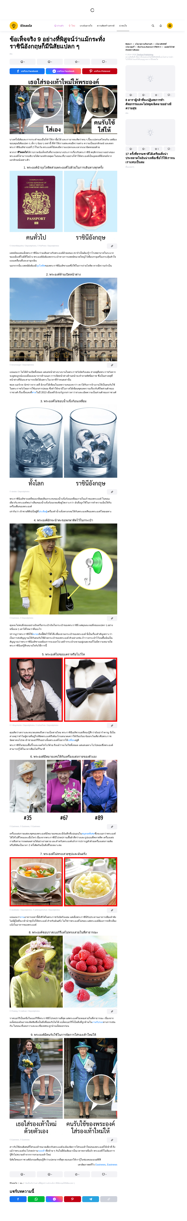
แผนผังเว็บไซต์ (169, 47)
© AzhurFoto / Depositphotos (47, 725)
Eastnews (100, 1164)
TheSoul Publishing (145, 55)
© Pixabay (14, 1011)
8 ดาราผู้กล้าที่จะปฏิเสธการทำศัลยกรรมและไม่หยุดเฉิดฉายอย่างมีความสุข (148, 104)
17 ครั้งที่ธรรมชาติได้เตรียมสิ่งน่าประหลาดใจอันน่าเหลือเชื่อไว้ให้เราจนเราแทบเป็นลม (150, 158)
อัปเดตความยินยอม (132, 50)
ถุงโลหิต (41, 265)
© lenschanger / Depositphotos (22, 365)
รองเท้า (42, 1151)
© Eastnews (14, 618)
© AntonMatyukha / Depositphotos (23, 246)
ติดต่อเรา (129, 44)
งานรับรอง (97, 1022)
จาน (22, 917)
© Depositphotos (26, 618)
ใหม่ (71, 26)
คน (127, 113)
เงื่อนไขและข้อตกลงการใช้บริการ (149, 47)
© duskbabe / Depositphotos (21, 910)
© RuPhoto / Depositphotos (48, 246)
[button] (131, 95)
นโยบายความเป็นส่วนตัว (143, 44)
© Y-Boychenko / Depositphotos (22, 725)
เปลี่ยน (71, 740)
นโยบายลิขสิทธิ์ (160, 44)
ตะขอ (35, 634)
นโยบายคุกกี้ (130, 47)
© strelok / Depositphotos (19, 492)
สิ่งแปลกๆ (130, 167)
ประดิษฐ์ (43, 511)
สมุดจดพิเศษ (88, 833)
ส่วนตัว (59, 26)
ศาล (34, 392)
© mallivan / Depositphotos (29, 1011)
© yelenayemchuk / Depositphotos (46, 910)
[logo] (21, 25)
